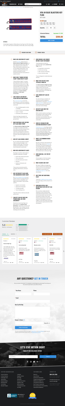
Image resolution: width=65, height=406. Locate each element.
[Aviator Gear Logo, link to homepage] (4, 4)
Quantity (42, 28)
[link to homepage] (2, 7)
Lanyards (19, 374)
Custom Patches (4, 374)
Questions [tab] (13, 234)
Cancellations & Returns (38, 382)
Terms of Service (41, 331)
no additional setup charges (46, 179)
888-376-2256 (46, 1)
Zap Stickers (3, 379)
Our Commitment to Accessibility (40, 385)
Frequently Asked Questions (39, 379)
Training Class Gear (21, 385)
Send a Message (61, 1)
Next (64, 251)
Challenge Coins (4, 377)
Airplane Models (4, 381)
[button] (10, 262)
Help (48, 4)
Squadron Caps (20, 382)
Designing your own (40, 127)
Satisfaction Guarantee (38, 377)
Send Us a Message (53, 381)
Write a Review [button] (58, 234)
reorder (48, 144)
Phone (35, 290)
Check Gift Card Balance (38, 387)
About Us (35, 374)
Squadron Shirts (20, 376)
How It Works (36, 376)
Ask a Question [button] (47, 234)
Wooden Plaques (4, 385)
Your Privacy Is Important (38, 384)
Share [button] (5, 261)
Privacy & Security (37, 403)
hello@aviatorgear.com (54, 1)
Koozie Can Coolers (21, 381)
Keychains (19, 379)
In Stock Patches (4, 376)
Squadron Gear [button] (12, 4)
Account (54, 4)
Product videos (41, 52)
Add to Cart (51, 40)
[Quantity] (51, 27)
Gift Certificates (20, 384)
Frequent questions (26, 52)
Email (17, 298)
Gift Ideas (20, 4)
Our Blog (19, 387)
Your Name (18, 290)
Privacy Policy (33, 331)
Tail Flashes (3, 384)
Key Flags (20, 259)
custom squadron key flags (20, 177)
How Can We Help (19, 304)
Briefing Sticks (4, 382)
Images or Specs (20, 320)
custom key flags (18, 100)
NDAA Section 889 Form (38, 381)
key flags (19, 61)
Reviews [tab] (4, 234)
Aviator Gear (24, 403)
